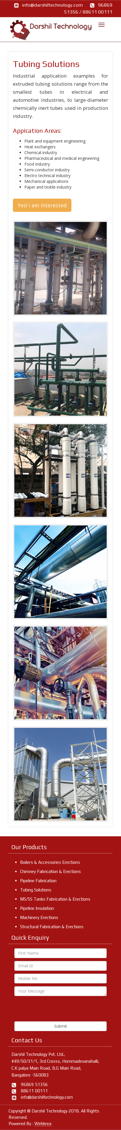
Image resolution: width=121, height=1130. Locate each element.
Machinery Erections (39, 917)
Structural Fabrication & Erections (51, 926)
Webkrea (42, 1123)
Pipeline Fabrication (38, 880)
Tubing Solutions (35, 889)
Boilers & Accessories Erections (50, 862)
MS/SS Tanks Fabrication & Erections (55, 899)
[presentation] (58, 1010)
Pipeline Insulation (37, 908)
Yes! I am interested (42, 205)
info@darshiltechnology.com (52, 5)
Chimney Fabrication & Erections (50, 871)
